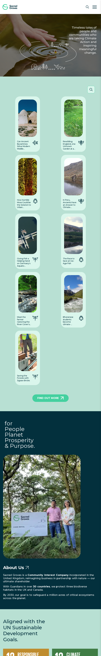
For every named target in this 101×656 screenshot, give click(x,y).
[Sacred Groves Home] (13, 7)
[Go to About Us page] (27, 567)
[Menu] (95, 7)
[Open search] (87, 7)
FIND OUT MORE (50, 398)
